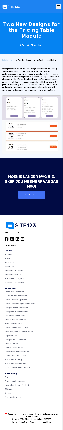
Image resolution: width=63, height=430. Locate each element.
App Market (14, 278)
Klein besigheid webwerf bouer (19, 331)
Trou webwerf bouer (14, 323)
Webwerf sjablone (13, 274)
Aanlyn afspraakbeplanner (17, 355)
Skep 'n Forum (11, 343)
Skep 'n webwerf (31, 195)
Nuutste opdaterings (14, 282)
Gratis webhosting (13, 359)
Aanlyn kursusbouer (14, 347)
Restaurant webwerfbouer (17, 351)
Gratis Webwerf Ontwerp (16, 363)
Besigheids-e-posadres (15, 339)
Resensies (9, 266)
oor (6, 377)
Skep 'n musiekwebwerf (15, 320)
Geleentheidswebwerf (15, 316)
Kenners (8, 393)
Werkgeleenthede (17, 385)
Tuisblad (8, 254)
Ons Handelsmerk (13, 397)
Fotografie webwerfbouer (16, 312)
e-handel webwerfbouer (16, 296)
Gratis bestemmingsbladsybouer (20, 304)
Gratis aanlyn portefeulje (16, 327)
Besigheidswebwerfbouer (16, 308)
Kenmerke (9, 262)
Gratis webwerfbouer (14, 292)
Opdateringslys (8, 60)
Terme (14, 422)
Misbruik (33, 422)
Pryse (7, 258)
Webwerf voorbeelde (14, 270)
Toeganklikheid (45, 422)
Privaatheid (23, 422)
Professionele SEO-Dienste (17, 367)
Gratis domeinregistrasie (16, 300)
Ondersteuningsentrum (15, 381)
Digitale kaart (11, 335)
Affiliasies (9, 389)
